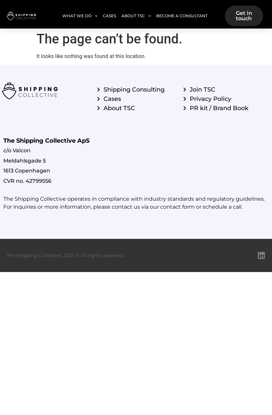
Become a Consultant (182, 15)
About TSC (136, 16)
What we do (80, 16)
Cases (109, 15)
